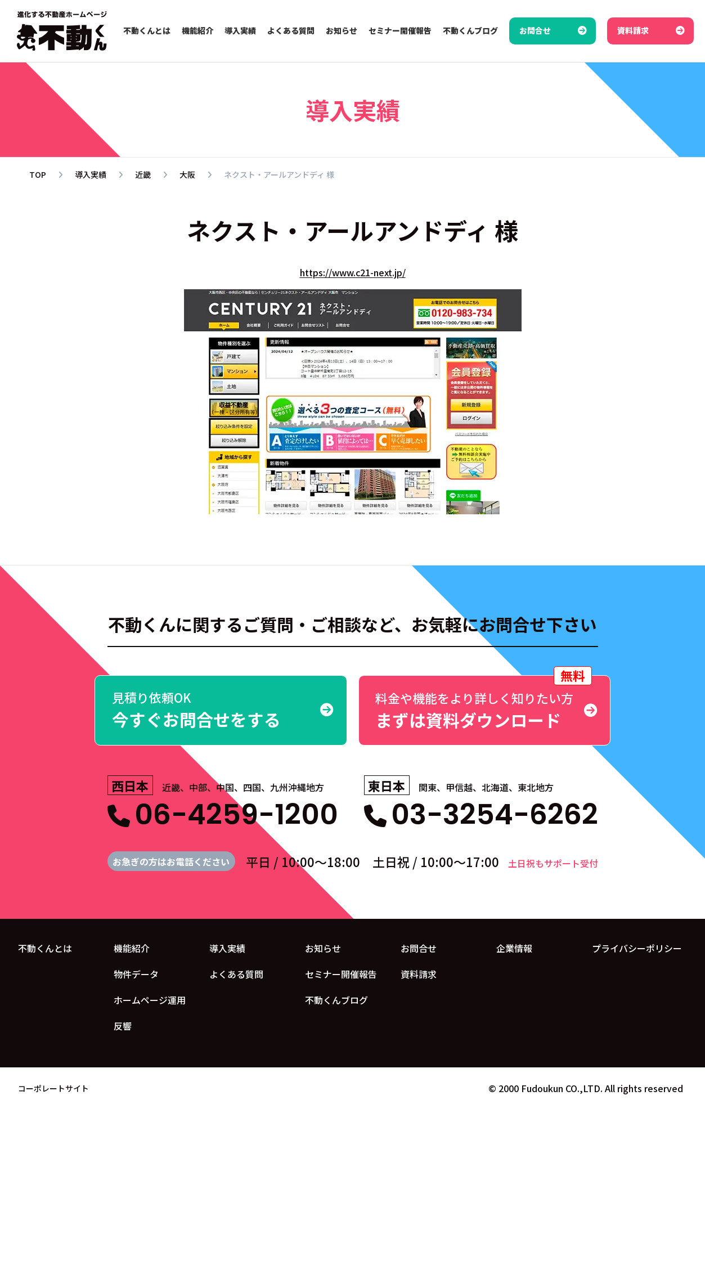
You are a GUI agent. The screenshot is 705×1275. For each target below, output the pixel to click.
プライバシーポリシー (637, 948)
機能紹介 (132, 948)
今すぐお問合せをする (221, 709)
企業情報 (514, 948)
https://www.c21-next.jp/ (353, 272)
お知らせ (323, 948)
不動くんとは (45, 948)
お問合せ (419, 948)
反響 (123, 1025)
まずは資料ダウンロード (485, 703)
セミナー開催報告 (341, 974)
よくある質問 (236, 974)
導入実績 (227, 948)
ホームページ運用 (150, 1000)
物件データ (136, 974)
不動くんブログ (336, 1000)
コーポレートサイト (53, 1087)
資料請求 (419, 974)
